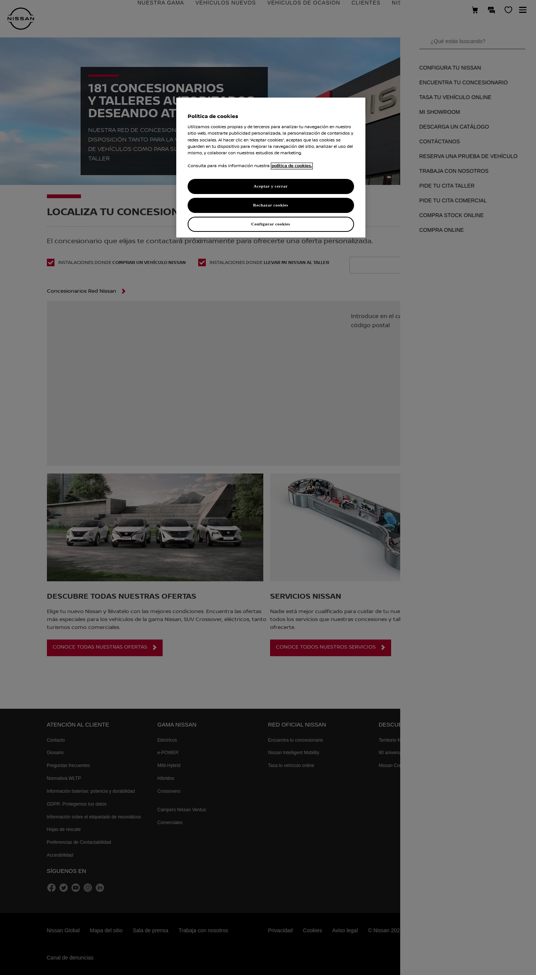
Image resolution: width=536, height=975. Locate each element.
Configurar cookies (270, 224)
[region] (270, 168)
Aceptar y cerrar (270, 186)
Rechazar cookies (270, 205)
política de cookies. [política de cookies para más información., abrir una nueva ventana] (292, 166)
